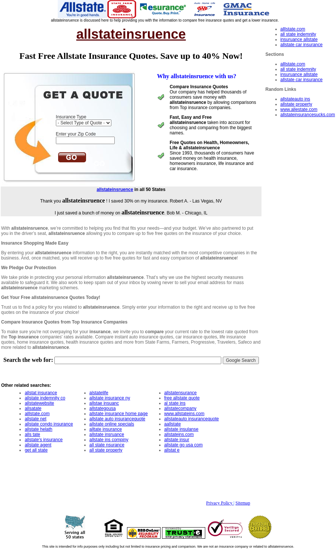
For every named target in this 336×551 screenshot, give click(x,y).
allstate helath (38, 429)
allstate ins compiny (109, 439)
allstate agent (38, 445)
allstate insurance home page (118, 413)
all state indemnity (298, 34)
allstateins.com (179, 434)
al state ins (175, 403)
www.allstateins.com (184, 413)
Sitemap (242, 503)
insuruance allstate (299, 39)
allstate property (296, 104)
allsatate (33, 408)
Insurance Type (71, 117)
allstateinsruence (114, 189)
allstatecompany (180, 408)
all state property (106, 450)
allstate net (35, 418)
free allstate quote (182, 398)
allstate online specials (111, 424)
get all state (36, 450)
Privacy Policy (219, 503)
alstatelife (98, 392)
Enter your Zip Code (76, 134)
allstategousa (102, 408)
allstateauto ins (295, 99)
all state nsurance (106, 445)
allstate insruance (106, 434)
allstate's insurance (44, 439)
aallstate (172, 424)
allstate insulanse (181, 429)
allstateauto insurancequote (191, 418)
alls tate (32, 434)
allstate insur (176, 439)
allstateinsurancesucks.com (307, 114)
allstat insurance (41, 392)
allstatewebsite (39, 403)
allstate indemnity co (45, 398)
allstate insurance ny (109, 398)
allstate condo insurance (49, 424)
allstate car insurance (301, 44)
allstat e (172, 450)
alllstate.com (292, 29)
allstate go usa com (183, 445)
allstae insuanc (104, 403)
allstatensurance (180, 392)
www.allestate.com (298, 109)
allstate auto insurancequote (117, 418)
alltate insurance (105, 429)
